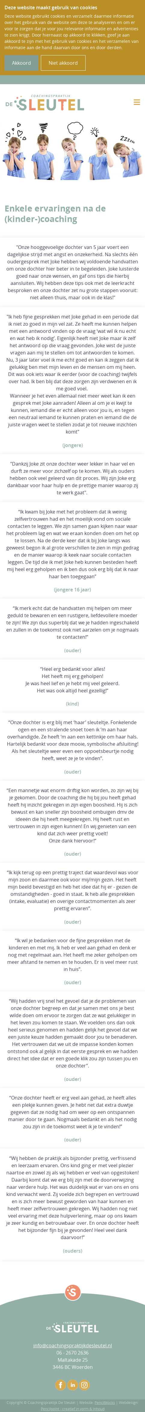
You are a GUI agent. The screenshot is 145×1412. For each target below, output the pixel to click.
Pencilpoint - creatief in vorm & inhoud (72, 1408)
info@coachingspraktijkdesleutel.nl (72, 1345)
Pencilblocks (105, 1402)
